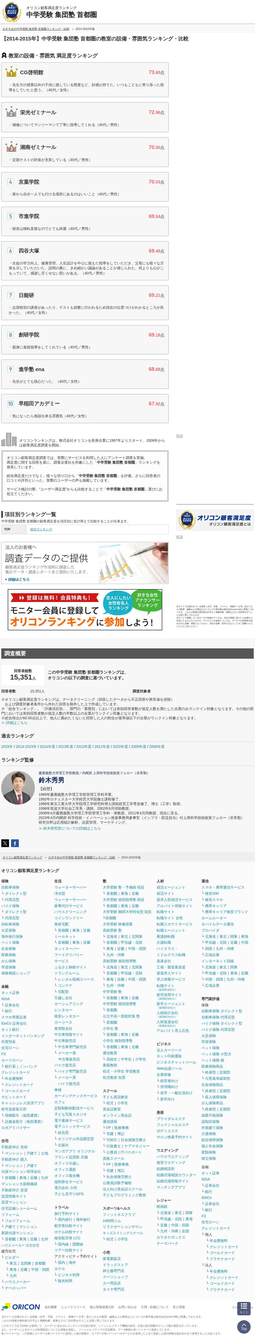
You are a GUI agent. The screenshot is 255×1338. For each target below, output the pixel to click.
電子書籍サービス (68, 1120)
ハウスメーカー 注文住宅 (20, 1245)
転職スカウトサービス (175, 924)
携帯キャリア (216, 906)
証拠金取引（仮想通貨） (25, 1121)
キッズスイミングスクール (123, 1233)
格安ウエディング (171, 1162)
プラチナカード (222, 1259)
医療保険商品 (212, 1066)
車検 (58, 1090)
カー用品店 (112, 1283)
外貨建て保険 (212, 1128)
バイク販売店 (65, 1065)
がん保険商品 (212, 1103)
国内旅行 (65, 1219)
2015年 (7, 747)
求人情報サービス (171, 979)
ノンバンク (28, 1066)
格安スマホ (214, 900)
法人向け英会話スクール (122, 1189)
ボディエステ (167, 1131)
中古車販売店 (65, 1041)
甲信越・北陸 (131, 942)
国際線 (77, 1244)
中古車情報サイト (68, 1034)
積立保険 (208, 1158)
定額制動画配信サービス (74, 1108)
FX (3, 1054)
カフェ (59, 1102)
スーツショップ (115, 1277)
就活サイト (166, 893)
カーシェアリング (68, 1004)
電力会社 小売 (65, 1188)
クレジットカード (15, 1072)
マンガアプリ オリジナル (74, 1151)
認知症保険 (210, 1121)
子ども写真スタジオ (70, 1114)
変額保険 (208, 1152)
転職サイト (166, 912)
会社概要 (51, 1307)
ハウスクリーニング (70, 912)
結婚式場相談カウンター (176, 1175)
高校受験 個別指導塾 (119, 961)
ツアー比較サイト (68, 1250)
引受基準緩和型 (217, 1078)
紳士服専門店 (113, 1271)
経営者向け (169, 1081)
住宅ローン (10, 1048)
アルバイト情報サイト (175, 906)
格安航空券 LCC (67, 1238)
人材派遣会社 (167, 1023)
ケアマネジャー (137, 1146)
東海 (23, 1178)
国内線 (63, 1244)
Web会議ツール (169, 1068)
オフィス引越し (67, 1163)
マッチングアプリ (171, 1187)
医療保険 (8, 955)
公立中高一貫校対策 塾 (121, 1016)
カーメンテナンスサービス (76, 1096)
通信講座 (110, 1121)
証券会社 (12, 1005)
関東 (189, 1213)
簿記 (120, 1134)
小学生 (140, 1059)
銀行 (8, 1011)
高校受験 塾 (112, 930)
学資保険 (8, 967)
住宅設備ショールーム (19, 1208)
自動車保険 (10, 887)
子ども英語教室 (115, 1097)
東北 (13, 1263)
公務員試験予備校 (117, 1183)
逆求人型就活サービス (175, 900)
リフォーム (10, 1214)
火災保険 (8, 930)
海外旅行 (83, 1219)
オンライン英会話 (117, 1115)
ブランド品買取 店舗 (71, 1157)
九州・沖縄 (115, 955)
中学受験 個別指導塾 (119, 1004)
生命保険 (8, 949)
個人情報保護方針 (102, 1307)
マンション (14, 1153)
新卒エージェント (171, 1005)
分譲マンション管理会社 (21, 1171)
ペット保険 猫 (212, 1060)
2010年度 (120, 747)
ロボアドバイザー (15, 1128)
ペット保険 (10, 942)
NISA (5, 999)
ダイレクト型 (16, 893)
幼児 (110, 1103)
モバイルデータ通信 (217, 924)
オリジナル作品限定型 (76, 1139)
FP (108, 1128)
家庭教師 (110, 1065)
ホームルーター (214, 918)
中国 (244, 942)
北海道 (111, 936)
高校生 (111, 1059)
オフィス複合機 (67, 1176)
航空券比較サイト (68, 1226)
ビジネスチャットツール (176, 1062)
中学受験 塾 (112, 992)
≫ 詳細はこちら (14, 723)
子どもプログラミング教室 (124, 1195)
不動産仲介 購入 (14, 1159)
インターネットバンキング (23, 1036)
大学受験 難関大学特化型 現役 (127, 912)
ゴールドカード (17, 1091)
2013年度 (65, 747)
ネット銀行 (10, 1029)
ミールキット (65, 936)
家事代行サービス (68, 906)
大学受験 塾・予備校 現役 (123, 887)
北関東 (25, 1263)
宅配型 (63, 992)
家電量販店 (112, 1259)
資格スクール (113, 1158)
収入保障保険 (216, 1097)
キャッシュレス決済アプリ (23, 1103)
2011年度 (102, 747)
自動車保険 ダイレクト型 (221, 1011)
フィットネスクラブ (119, 1214)
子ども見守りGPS (69, 1194)
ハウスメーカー (17, 1282)
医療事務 (121, 1128)
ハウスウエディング (173, 1157)
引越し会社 (63, 998)
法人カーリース (169, 1050)
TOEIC (111, 1140)
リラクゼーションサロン (122, 1227)
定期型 (224, 1072)
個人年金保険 (212, 1146)
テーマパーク (167, 1243)
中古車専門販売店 (72, 1047)
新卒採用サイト (169, 996)
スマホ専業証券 (14, 1017)
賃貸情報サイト (14, 1196)
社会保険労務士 (133, 1140)
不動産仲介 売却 (14, 1147)
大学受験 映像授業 (118, 924)
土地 (44, 1153)
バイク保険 (10, 906)
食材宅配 (61, 924)
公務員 (111, 1152)
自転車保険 (10, 924)
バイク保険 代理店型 (218, 1029)
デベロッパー (16, 1288)
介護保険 (208, 1134)
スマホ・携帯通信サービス (223, 887)
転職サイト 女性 (170, 918)
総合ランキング (41, 529)
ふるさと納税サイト (70, 967)
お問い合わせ (127, 1307)
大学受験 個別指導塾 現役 (123, 900)
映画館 (162, 1207)
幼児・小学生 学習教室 (121, 1071)
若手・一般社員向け (176, 1093)
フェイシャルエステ (173, 1125)
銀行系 (10, 1066)
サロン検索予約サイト (175, 1137)
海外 (72, 1262)
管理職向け (169, 1087)
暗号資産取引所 (14, 1109)
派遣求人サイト (169, 973)
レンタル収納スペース (76, 979)
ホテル (59, 1269)
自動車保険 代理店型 (218, 1017)
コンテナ (65, 985)
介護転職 (164, 942)
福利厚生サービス (68, 1182)
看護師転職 (166, 936)
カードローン (12, 1060)
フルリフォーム (17, 1221)
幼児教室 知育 (114, 1077)
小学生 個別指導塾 (118, 1041)
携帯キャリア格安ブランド (226, 912)
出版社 (63, 1145)
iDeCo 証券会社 (14, 1023)
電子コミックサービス (72, 1126)
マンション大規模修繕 (19, 1184)
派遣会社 (164, 961)
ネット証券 (10, 993)
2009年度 (138, 747)
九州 (44, 1178)
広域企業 (212, 955)
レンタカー (63, 1010)
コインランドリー (68, 918)
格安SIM (212, 893)
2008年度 (156, 747)
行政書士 (113, 1146)
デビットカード (14, 1097)
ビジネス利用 (69, 1275)
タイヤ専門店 (113, 1289)
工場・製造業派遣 (171, 967)
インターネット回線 (217, 961)
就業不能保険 (212, 1115)
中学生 (126, 1059)
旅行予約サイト (67, 1213)
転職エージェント (171, 930)
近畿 (33, 1178)
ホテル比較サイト (68, 1232)
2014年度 (47, 747)
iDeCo (206, 1197)
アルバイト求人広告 (173, 1030)
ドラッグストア (115, 1265)
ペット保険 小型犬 (216, 1054)
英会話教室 (112, 1109)
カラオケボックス (171, 1237)
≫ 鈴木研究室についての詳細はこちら (70, 828)
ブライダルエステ (171, 1119)
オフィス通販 (65, 1169)
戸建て (32, 1153)
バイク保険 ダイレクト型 (221, 1023)
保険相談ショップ (15, 973)
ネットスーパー (67, 949)
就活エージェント (171, 887)
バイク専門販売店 (72, 1071)
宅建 (110, 1134)
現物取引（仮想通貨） (23, 1115)
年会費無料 (14, 1078)
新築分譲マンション (17, 1233)
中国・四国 (40, 1269)
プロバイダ (210, 930)
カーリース (63, 1022)
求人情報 (179, 1307)
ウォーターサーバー (70, 887)
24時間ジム (112, 1221)
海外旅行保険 (12, 936)
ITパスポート (131, 1152)
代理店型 (12, 900)
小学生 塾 (110, 1028)
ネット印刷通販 (169, 1056)
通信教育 (110, 1053)
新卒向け (167, 1099)
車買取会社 (63, 1028)
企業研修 (164, 1075)
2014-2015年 (26, 747)
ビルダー (12, 1257)
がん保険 (8, 961)
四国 (208, 949)
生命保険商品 (212, 1085)
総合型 (63, 1133)
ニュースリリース (73, 1307)
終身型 (210, 1072)
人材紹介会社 (167, 1014)
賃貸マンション (14, 1202)
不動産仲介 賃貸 (14, 1190)
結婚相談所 (166, 1169)
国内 (61, 1262)
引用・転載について (155, 1307)
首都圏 (10, 1178)
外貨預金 (8, 1042)
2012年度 (83, 747)
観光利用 (65, 1281)
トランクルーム (67, 973)
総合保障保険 (212, 1140)
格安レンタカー (67, 1016)
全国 (185, 1231)
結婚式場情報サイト (173, 1181)
